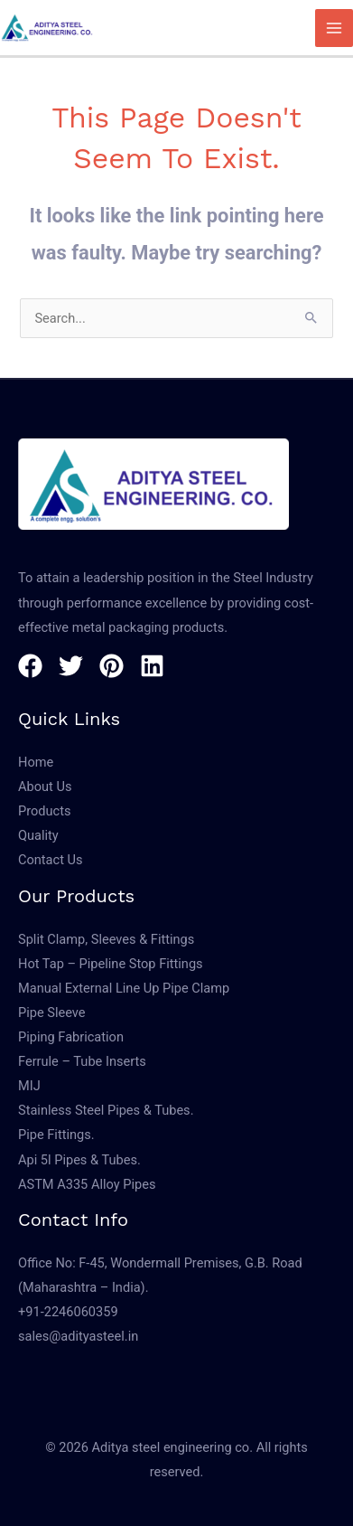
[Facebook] (30, 666)
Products (44, 811)
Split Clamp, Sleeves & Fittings (106, 939)
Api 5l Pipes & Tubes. (79, 1160)
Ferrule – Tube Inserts (82, 1061)
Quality (38, 835)
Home (35, 762)
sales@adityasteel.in (78, 1336)
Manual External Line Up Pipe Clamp (123, 988)
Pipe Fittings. (56, 1134)
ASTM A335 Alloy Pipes (86, 1184)
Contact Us (50, 860)
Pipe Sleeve (52, 1012)
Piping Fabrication (71, 1037)
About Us (44, 786)
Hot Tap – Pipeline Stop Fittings (110, 964)
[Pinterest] (111, 666)
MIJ (29, 1086)
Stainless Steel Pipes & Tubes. (105, 1110)
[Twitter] (71, 666)
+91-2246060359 (68, 1312)
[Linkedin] (152, 666)
